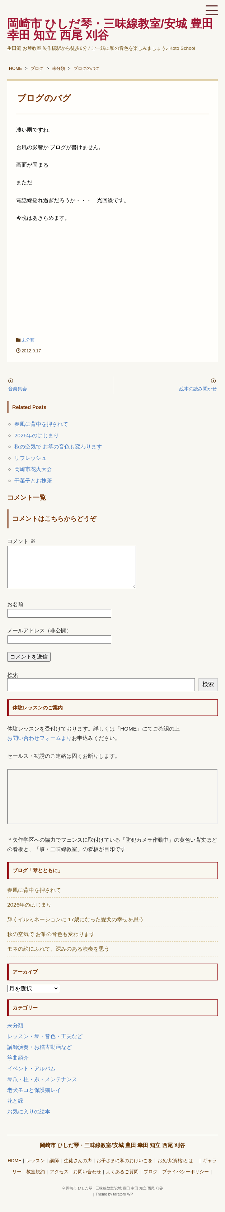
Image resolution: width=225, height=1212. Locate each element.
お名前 (15, 613)
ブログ (151, 1180)
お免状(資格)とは (178, 1169)
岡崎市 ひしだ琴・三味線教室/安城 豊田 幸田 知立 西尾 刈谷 (112, 1154)
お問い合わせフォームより (39, 746)
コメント (21, 541)
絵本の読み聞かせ (198, 388)
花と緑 (15, 1109)
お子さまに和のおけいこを (125, 1169)
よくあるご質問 (122, 1180)
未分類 (28, 340)
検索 (13, 684)
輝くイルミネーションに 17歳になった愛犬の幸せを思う (75, 928)
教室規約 (35, 1180)
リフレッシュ (30, 458)
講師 (54, 1169)
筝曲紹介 (18, 1066)
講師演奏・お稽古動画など (39, 1055)
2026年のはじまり (36, 435)
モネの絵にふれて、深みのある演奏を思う (58, 957)
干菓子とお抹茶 (33, 480)
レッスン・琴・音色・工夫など (45, 1045)
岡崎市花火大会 (33, 469)
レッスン (35, 1169)
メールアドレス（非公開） (39, 639)
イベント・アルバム (31, 1077)
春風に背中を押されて (41, 424)
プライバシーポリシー (185, 1180)
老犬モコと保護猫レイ (34, 1098)
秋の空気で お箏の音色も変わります (58, 446)
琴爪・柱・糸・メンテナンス (42, 1088)
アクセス (59, 1180)
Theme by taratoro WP (114, 1203)
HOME (14, 1169)
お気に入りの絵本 (28, 1120)
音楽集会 (17, 388)
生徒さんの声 (78, 1169)
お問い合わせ (87, 1180)
